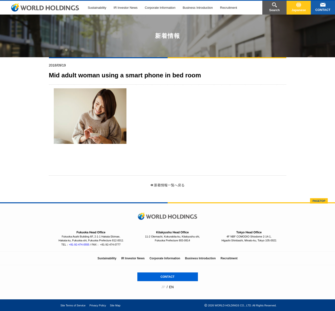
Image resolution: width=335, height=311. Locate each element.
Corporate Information (160, 7)
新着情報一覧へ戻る (167, 185)
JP (163, 287)
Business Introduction (198, 7)
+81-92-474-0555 (79, 244)
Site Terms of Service (73, 305)
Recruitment (228, 7)
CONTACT (168, 276)
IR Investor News (126, 7)
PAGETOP (318, 200)
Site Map (115, 305)
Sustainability (97, 7)
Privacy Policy (97, 305)
